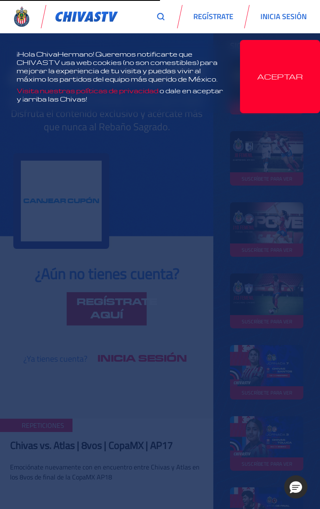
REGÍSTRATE (213, 16)
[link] (86, 17)
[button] (296, 487)
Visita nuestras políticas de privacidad (87, 91)
